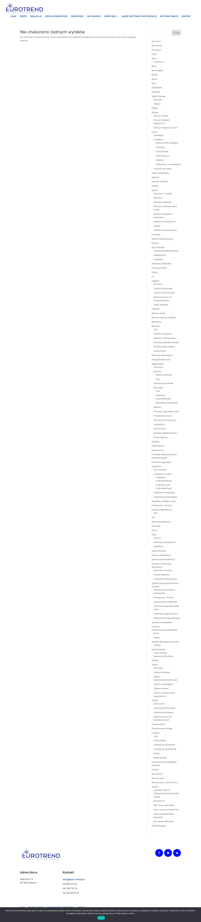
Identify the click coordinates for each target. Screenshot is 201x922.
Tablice (155, 665)
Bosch (154, 79)
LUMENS (156, 309)
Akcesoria (156, 41)
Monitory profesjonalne (165, 221)
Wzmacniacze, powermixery (165, 782)
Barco (154, 58)
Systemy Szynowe (162, 672)
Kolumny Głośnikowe (163, 383)
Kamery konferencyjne (164, 293)
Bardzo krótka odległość (167, 143)
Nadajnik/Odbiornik (161, 359)
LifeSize (157, 645)
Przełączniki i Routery (162, 505)
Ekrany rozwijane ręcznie (165, 128)
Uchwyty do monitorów (164, 745)
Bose (154, 83)
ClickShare (159, 62)
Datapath (156, 92)
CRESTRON (157, 88)
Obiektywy (158, 135)
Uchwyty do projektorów (165, 749)
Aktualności (157, 46)
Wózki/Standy (160, 757)
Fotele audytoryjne (160, 173)
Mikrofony (156, 322)
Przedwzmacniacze (163, 416)
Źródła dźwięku (159, 826)
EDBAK (155, 108)
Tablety (155, 660)
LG (153, 276)
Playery (157, 104)
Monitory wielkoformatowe (166, 342)
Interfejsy (156, 234)
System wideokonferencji (163, 559)
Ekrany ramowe (161, 116)
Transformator (158, 724)
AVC (155, 513)
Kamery (155, 243)
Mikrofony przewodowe (167, 403)
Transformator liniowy (162, 728)
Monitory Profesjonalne (165, 338)
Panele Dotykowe (162, 575)
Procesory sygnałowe (161, 462)
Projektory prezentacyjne (165, 497)
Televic (157, 637)
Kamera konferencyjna (162, 239)
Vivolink (155, 769)
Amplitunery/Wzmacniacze (166, 251)
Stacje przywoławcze (161, 555)
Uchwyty (155, 733)
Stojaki (157, 226)
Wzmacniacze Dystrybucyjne (167, 618)
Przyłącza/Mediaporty (162, 510)
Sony (154, 534)
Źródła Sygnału (161, 437)
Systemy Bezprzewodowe (165, 602)
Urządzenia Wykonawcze (165, 579)
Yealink (155, 787)
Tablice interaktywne (163, 684)
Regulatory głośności (161, 522)
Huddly (155, 186)
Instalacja (160, 147)
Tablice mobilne (161, 688)
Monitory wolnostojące (164, 347)
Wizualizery (157, 774)
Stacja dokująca (159, 551)
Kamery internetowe (163, 288)
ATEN (154, 54)
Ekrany (155, 112)
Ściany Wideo (160, 351)
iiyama (155, 190)
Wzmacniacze (160, 429)
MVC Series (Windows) (164, 805)
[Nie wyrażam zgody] (197, 914)
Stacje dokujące (161, 305)
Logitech (155, 281)
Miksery (157, 407)
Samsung (156, 526)
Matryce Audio (158, 313)
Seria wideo (159, 704)
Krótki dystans (162, 156)
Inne (156, 329)
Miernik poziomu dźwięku (164, 317)
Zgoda (101, 918)
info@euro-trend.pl (73, 879)
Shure (154, 530)
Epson (154, 132)
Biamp (155, 75)
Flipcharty (158, 668)
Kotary (155, 272)
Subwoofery (159, 424)
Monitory (158, 99)
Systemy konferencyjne (164, 708)
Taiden (155, 700)
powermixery (158, 450)
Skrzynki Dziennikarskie (165, 420)
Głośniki (155, 177)
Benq (154, 66)
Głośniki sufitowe (160, 181)
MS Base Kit (159, 801)
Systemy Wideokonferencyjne (165, 642)
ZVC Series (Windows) (164, 821)
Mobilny (159, 160)
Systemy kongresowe (163, 712)
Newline (155, 441)
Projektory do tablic (163, 474)
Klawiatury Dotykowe (161, 263)
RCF (153, 517)
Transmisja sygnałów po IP (166, 614)
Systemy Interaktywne (162, 622)
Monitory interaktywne (162, 355)
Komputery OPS (159, 268)
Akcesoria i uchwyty (163, 193)
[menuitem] (13, 16)
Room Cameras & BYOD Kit (166, 810)
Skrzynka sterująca (162, 169)
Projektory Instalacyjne (164, 492)
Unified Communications (165, 230)
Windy (157, 753)
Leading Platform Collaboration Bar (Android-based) (166, 793)
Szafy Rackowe (158, 649)
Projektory (158, 139)
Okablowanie (158, 446)
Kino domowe (162, 151)
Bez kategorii (158, 70)
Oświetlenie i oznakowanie (168, 164)
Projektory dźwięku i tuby (163, 501)
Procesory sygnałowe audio (166, 411)
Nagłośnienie (160, 255)
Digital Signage (159, 96)
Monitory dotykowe (163, 202)
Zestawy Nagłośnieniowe (165, 433)
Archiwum (156, 50)
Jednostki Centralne (163, 570)
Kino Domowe (158, 247)
